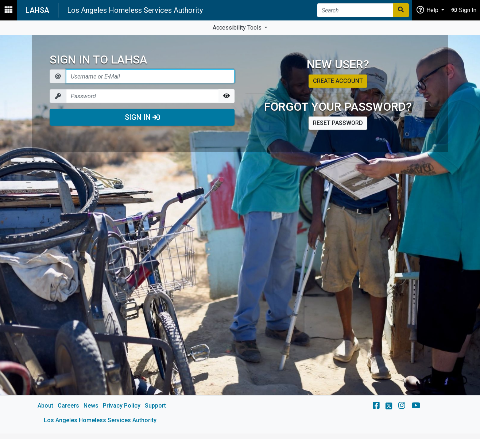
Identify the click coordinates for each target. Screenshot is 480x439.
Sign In (142, 117)
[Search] (355, 10)
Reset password (338, 122)
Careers (68, 405)
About (45, 405)
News (91, 405)
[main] (240, 234)
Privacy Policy (121, 405)
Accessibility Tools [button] (238, 27)
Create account (338, 80)
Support (155, 405)
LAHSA (37, 10)
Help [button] (427, 10)
